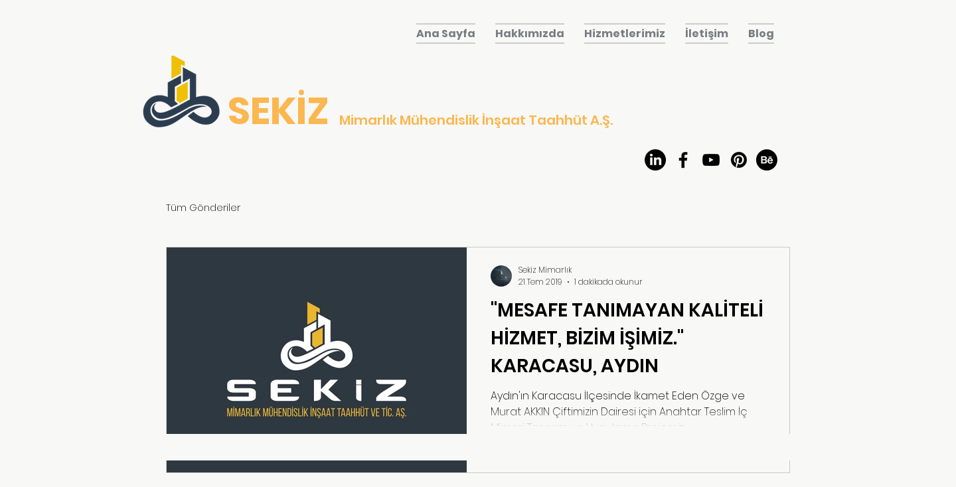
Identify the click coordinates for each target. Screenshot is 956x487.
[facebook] (683, 160)
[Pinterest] (739, 160)
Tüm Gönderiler (203, 207)
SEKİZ (278, 110)
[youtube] (711, 160)
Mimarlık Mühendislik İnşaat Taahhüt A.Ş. (476, 120)
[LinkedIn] (655, 160)
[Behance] (766, 160)
